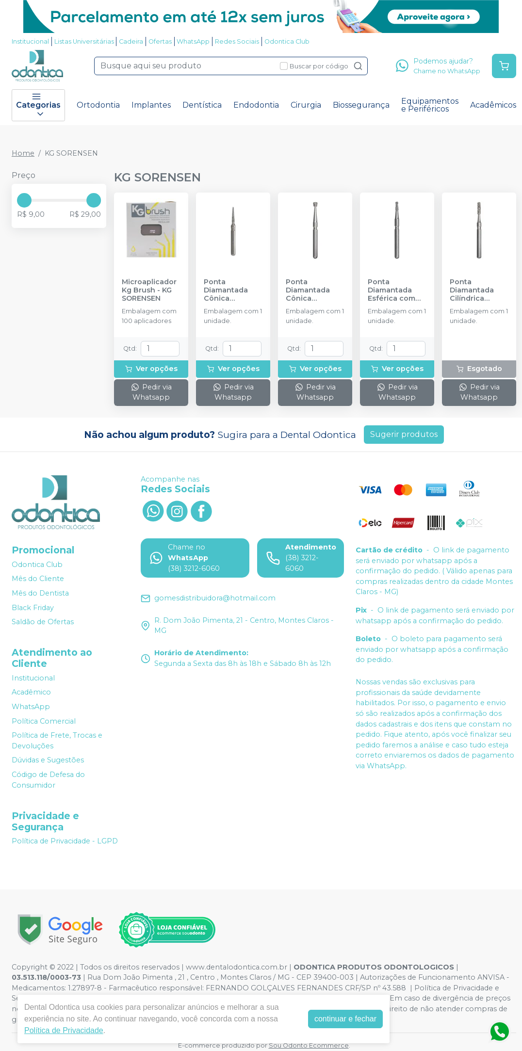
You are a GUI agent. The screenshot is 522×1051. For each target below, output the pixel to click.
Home (23, 153)
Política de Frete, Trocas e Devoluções (57, 740)
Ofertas (160, 41)
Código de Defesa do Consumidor (48, 780)
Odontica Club (287, 41)
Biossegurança (361, 105)
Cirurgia (306, 105)
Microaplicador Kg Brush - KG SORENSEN (149, 290)
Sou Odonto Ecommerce (309, 1045)
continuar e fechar (345, 1019)
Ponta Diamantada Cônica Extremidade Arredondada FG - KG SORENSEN (228, 290)
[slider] (24, 200)
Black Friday (33, 607)
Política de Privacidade (63, 1030)
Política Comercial (44, 721)
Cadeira (131, 41)
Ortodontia (98, 105)
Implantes (151, 105)
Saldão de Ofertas (43, 621)
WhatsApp (193, 41)
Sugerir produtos (404, 434)
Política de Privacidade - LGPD (65, 841)
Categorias (38, 105)
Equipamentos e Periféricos (429, 105)
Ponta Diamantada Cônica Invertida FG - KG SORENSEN (311, 290)
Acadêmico (31, 692)
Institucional (30, 41)
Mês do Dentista (40, 593)
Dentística (202, 105)
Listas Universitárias (84, 41)
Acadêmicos (493, 105)
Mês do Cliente (38, 579)
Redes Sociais (237, 41)
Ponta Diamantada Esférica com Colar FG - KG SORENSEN (391, 290)
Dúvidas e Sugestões (48, 760)
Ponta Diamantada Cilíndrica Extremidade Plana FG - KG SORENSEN (474, 290)
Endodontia (256, 105)
